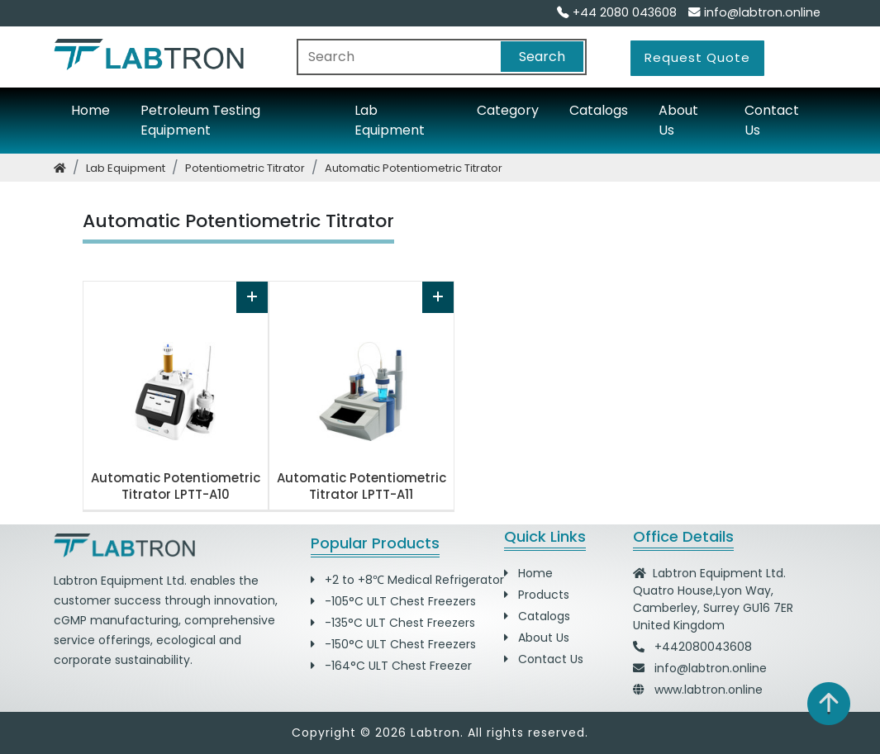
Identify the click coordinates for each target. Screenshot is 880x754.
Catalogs (598, 110)
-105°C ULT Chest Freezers (393, 601)
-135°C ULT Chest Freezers (393, 622)
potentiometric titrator (245, 168)
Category (508, 110)
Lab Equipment (389, 120)
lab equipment (125, 168)
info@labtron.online (754, 12)
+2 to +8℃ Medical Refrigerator (407, 579)
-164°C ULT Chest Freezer (391, 665)
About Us (678, 120)
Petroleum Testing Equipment (200, 120)
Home (90, 110)
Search (542, 56)
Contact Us (771, 120)
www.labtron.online (708, 689)
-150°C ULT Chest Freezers (393, 644)
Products (536, 594)
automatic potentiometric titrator (413, 168)
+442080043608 (703, 646)
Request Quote (697, 57)
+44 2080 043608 (617, 12)
